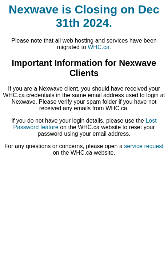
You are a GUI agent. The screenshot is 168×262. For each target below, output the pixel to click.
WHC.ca (98, 47)
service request (144, 146)
